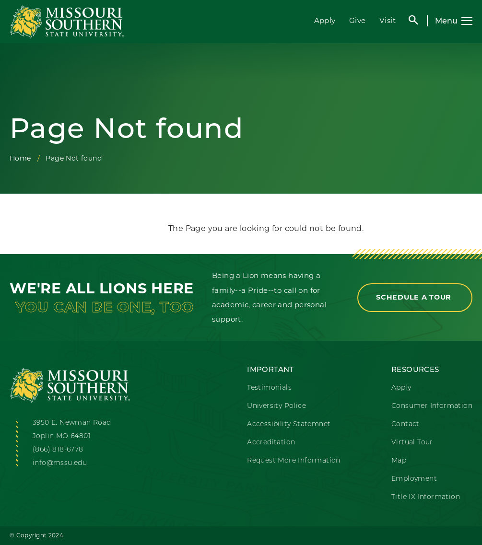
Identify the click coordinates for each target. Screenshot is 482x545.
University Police (276, 405)
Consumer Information (431, 405)
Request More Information (294, 460)
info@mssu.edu (60, 462)
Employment (414, 478)
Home (20, 158)
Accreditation (271, 442)
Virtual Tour (412, 442)
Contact (405, 423)
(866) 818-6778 (58, 449)
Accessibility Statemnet (288, 423)
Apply (325, 20)
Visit (387, 20)
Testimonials (269, 387)
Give (357, 20)
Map (398, 460)
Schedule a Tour (415, 297)
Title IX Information (425, 496)
